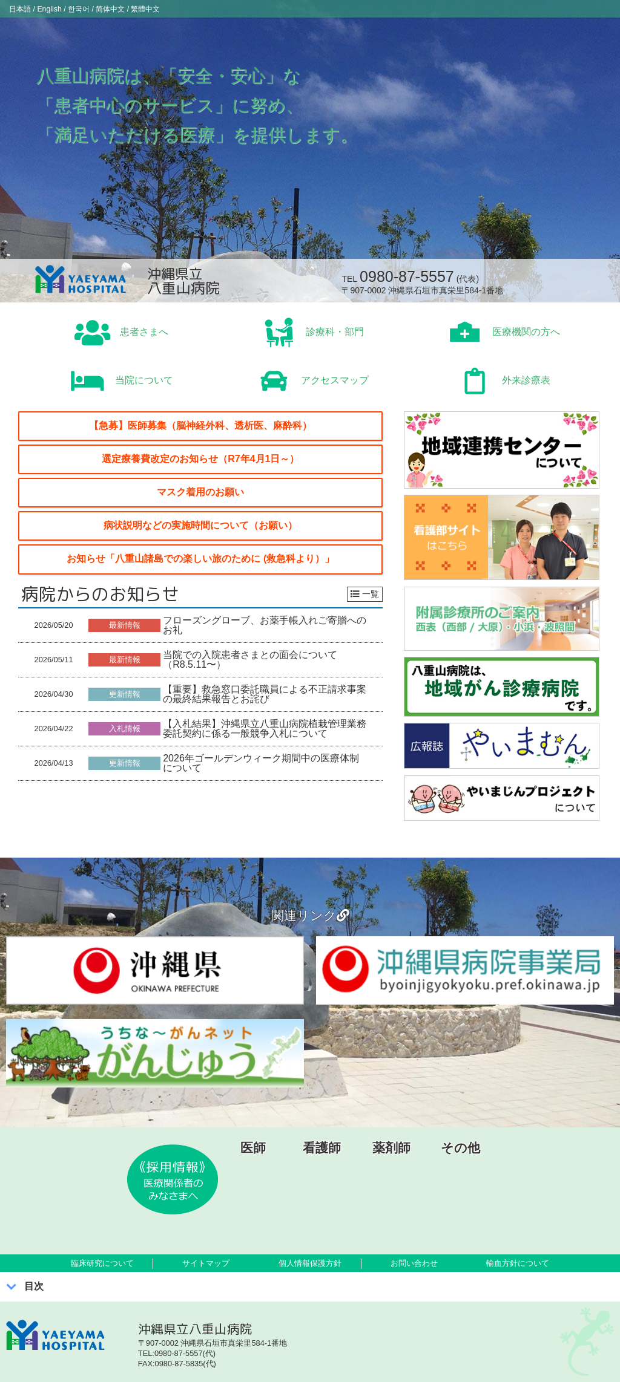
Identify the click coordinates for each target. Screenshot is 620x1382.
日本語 (23, 9)
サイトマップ (205, 1263)
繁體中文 (189, 9)
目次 (34, 1286)
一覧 (365, 594)
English (62, 9)
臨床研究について (102, 1263)
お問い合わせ (414, 1263)
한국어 (100, 9)
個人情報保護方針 (310, 1263)
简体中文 (143, 9)
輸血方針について (518, 1263)
